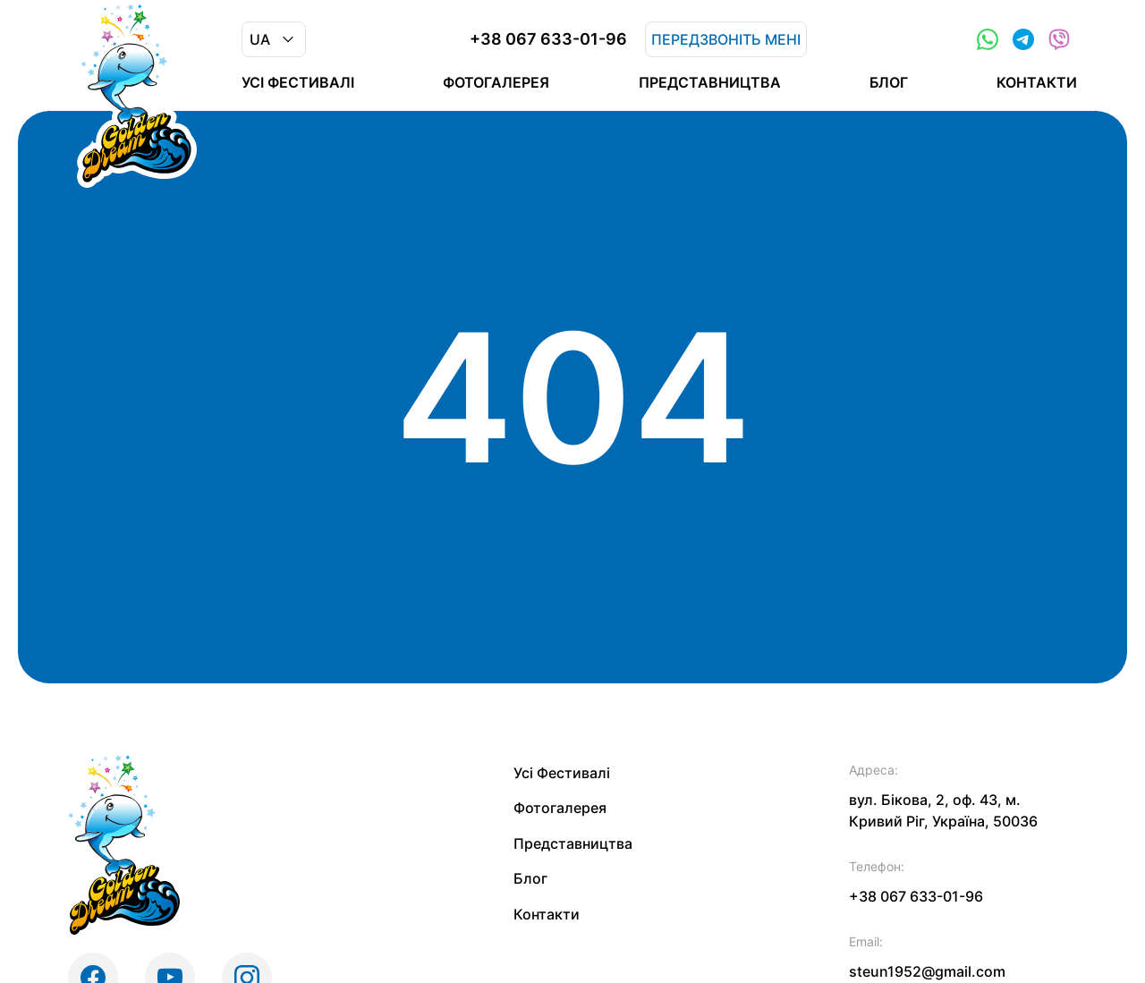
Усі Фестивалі (298, 82)
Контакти (1037, 82)
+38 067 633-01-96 (548, 39)
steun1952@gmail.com (927, 971)
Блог (888, 82)
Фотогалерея (496, 82)
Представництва (710, 82)
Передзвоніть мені (726, 39)
